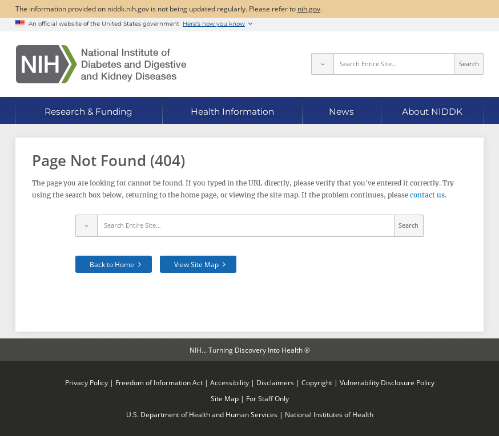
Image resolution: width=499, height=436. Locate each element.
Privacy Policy (86, 382)
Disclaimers (275, 382)
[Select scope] (322, 64)
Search (469, 64)
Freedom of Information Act (159, 382)
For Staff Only (267, 398)
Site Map (225, 398)
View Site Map (196, 264)
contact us (427, 195)
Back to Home (112, 264)
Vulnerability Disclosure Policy (387, 382)
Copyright (316, 382)
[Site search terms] (394, 64)
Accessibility (229, 382)
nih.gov (308, 8)
